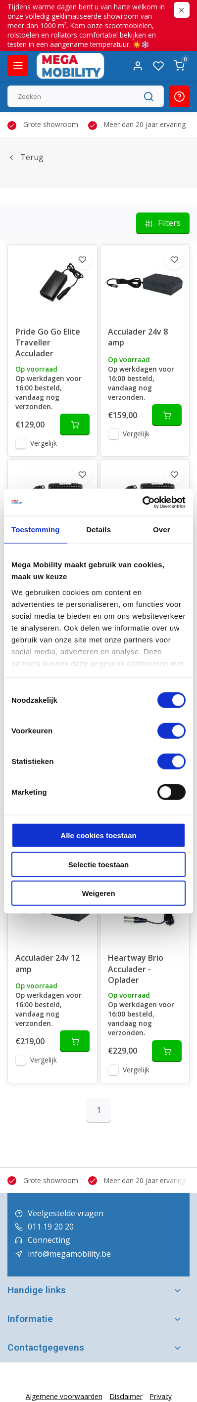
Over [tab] (161, 529)
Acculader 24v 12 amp (47, 963)
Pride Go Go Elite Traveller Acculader (47, 342)
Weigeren (98, 893)
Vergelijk (43, 443)
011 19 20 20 (51, 1226)
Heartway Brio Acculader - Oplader (135, 968)
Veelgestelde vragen (65, 1213)
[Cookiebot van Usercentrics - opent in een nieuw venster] (142, 502)
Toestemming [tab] (35, 529)
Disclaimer (126, 1396)
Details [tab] (98, 529)
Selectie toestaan (98, 864)
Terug (25, 157)
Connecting (49, 1239)
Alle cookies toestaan (98, 835)
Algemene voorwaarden (64, 1396)
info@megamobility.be (69, 1253)
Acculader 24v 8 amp (138, 337)
